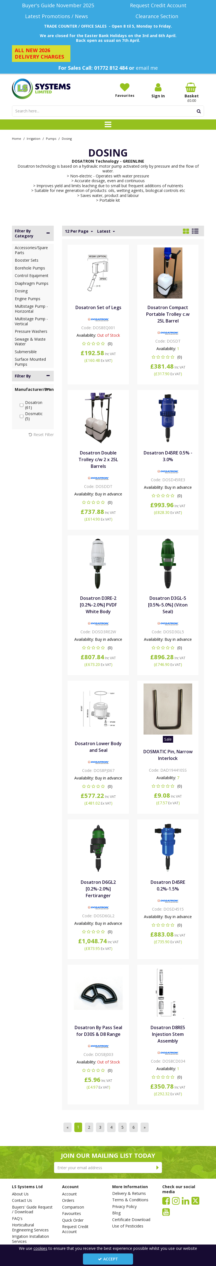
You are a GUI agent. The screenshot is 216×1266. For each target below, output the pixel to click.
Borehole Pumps (30, 268)
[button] (98, 343)
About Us (20, 1194)
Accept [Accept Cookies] (108, 1259)
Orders (68, 1200)
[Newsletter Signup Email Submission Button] (157, 1167)
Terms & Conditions (130, 1199)
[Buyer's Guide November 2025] (58, 5)
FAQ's (17, 1218)
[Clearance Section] (158, 16)
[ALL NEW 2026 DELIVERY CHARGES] (41, 53)
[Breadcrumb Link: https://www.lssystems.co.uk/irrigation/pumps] (51, 138)
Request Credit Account (75, 1229)
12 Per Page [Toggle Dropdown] (77, 231)
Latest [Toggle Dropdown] (104, 231)
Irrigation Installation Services (30, 1239)
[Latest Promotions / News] (58, 16)
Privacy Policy (124, 1206)
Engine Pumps (27, 298)
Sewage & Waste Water (30, 341)
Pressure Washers (31, 331)
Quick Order (73, 1220)
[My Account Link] (158, 90)
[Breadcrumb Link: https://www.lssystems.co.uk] (16, 138)
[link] (166, 1200)
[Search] (103, 111)
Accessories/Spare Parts (31, 250)
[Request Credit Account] (158, 5)
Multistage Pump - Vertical (31, 321)
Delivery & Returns (129, 1193)
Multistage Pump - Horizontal (31, 309)
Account (69, 1194)
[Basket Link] (191, 93)
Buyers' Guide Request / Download (32, 1209)
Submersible (26, 351)
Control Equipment (31, 275)
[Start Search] (199, 111)
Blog (116, 1213)
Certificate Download (131, 1219)
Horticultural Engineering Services (30, 1227)
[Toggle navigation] (108, 124)
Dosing (21, 290)
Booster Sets (26, 260)
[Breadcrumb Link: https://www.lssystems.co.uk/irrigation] (33, 138)
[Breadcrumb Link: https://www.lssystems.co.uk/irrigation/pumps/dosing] (67, 138)
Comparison (73, 1207)
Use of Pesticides (127, 1226)
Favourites (71, 1213)
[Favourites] (124, 90)
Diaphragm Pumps (31, 283)
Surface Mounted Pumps (30, 362)
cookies (40, 1248)
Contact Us (22, 1200)
